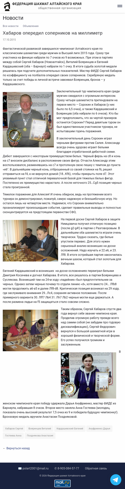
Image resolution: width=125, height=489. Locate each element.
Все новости (10, 26)
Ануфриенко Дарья (99, 428)
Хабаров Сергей (14, 428)
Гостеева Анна (13, 435)
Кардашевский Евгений (70, 428)
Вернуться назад (18, 448)
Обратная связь (96, 468)
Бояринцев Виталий (40, 428)
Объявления (31, 26)
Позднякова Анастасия (40, 435)
